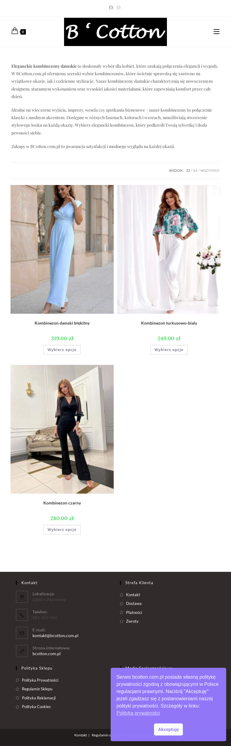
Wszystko (210, 170)
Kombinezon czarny (62, 502)
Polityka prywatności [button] (138, 713)
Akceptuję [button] (168, 729)
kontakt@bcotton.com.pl (55, 635)
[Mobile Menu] (217, 31)
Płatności (134, 612)
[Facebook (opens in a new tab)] (112, 7)
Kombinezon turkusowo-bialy (169, 322)
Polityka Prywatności (40, 680)
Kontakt (133, 594)
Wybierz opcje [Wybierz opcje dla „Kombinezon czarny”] (62, 529)
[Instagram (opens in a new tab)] (118, 7)
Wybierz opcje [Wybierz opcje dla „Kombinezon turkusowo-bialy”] (169, 349)
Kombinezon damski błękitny (62, 322)
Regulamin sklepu (105, 735)
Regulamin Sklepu (37, 688)
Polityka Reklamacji (39, 697)
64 (195, 170)
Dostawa (134, 603)
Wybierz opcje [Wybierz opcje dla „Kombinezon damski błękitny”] (62, 349)
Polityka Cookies (36, 706)
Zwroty (132, 621)
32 (188, 170)
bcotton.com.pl (46, 653)
